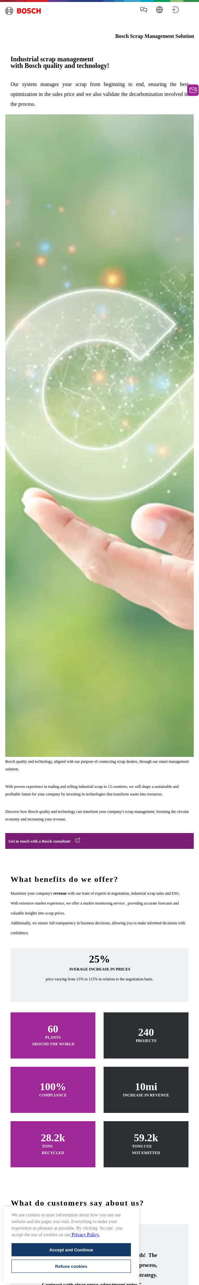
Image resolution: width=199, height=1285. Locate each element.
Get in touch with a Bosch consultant (39, 841)
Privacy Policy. (85, 1234)
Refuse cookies (71, 1266)
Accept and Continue (71, 1249)
